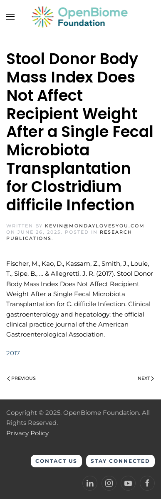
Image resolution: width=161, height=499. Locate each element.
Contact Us (56, 461)
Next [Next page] (146, 378)
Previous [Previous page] (21, 378)
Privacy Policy (27, 433)
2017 (13, 353)
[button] (10, 16)
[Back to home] (80, 16)
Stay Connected (120, 461)
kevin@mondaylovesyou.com (95, 226)
